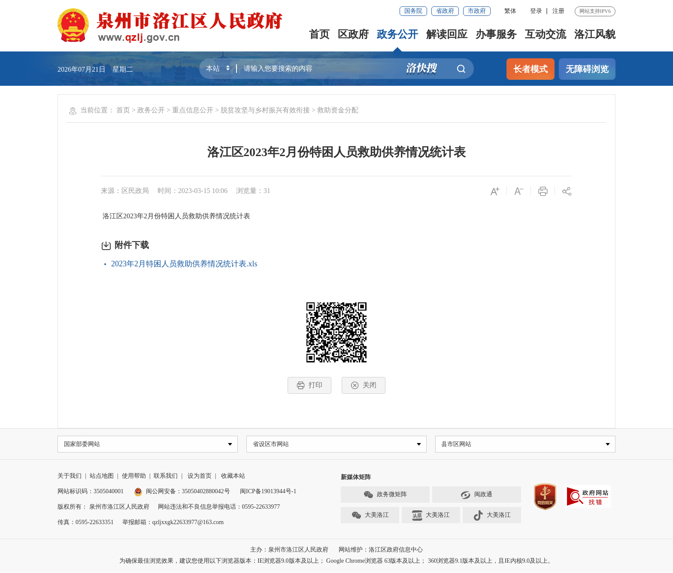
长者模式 (530, 69)
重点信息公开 (192, 110)
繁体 (510, 11)
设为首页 (200, 477)
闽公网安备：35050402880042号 (182, 492)
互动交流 (545, 34)
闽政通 (476, 496)
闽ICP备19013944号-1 (268, 492)
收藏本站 (233, 477)
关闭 (363, 385)
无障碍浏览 (587, 69)
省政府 (445, 11)
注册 (558, 11)
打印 (309, 385)
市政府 (477, 11)
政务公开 (397, 34)
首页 (319, 34)
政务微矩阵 (385, 496)
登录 (536, 11)
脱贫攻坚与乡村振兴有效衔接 (265, 110)
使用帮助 (134, 477)
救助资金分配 (337, 110)
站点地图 (102, 477)
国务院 (413, 11)
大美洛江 (370, 517)
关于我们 (70, 477)
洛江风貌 (594, 34)
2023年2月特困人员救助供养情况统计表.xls (184, 263)
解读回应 (446, 34)
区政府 (353, 34)
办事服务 (496, 34)
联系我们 (166, 477)
